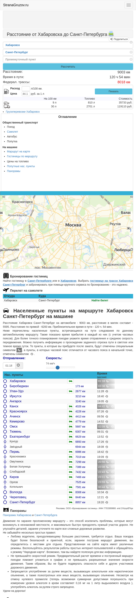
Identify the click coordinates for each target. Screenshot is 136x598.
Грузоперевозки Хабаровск (23, 111)
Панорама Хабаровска (17, 515)
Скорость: (54, 358)
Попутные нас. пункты (21, 166)
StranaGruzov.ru (16, 5)
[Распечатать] (111, 35)
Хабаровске (68, 280)
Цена (13, 93)
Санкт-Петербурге (40, 280)
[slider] (58, 367)
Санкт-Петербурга (46, 515)
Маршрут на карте (18, 151)
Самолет (12, 131)
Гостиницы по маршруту (22, 156)
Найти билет (100, 300)
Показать (114, 91)
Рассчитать (68, 66)
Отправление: (14, 358)
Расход (15, 88)
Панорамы (13, 171)
